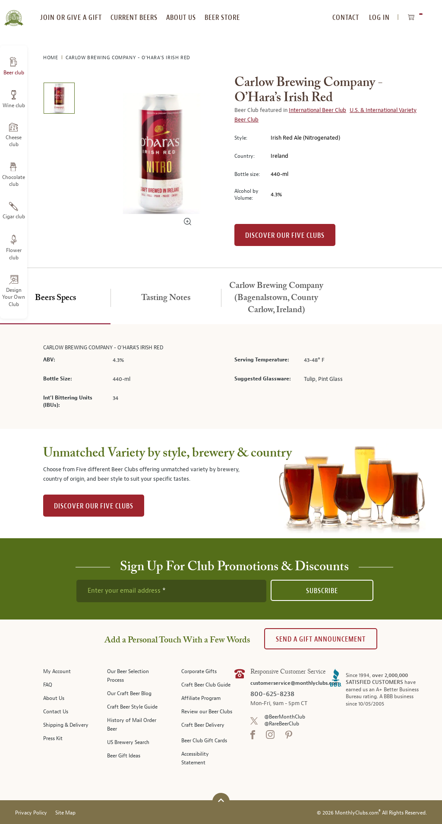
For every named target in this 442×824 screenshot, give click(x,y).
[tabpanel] (221, 376)
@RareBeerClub (281, 724)
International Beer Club (317, 110)
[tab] (55, 298)
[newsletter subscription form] (171, 591)
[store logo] (13, 13)
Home (51, 58)
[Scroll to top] (221, 800)
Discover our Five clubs (285, 235)
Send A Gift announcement (321, 639)
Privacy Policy (31, 813)
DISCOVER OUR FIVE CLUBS (93, 506)
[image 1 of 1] (59, 99)
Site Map (65, 813)
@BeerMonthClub (284, 717)
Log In (379, 17)
